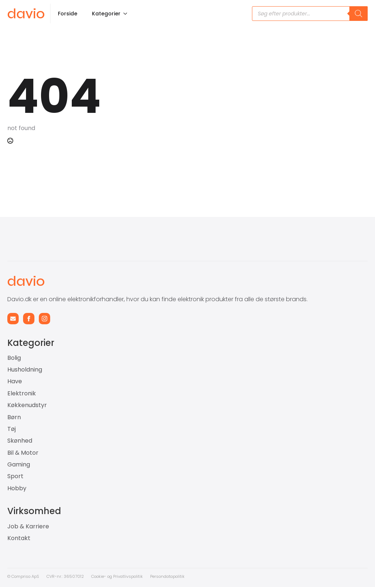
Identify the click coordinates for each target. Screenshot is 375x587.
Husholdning (24, 370)
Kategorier (106, 13)
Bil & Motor (22, 453)
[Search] (358, 13)
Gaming (18, 465)
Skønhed (19, 441)
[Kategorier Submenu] (127, 13)
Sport (15, 476)
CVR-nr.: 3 (56, 576)
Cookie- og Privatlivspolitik (117, 576)
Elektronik (21, 394)
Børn (14, 417)
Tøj (11, 429)
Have (14, 381)
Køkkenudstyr (27, 405)
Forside (67, 13)
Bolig (14, 358)
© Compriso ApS (23, 576)
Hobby (16, 488)
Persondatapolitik (167, 576)
